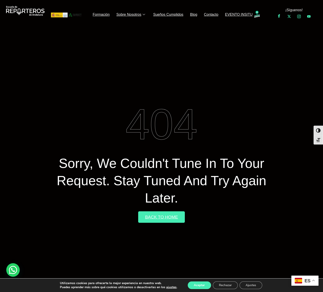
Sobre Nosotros (130, 14)
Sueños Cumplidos (168, 14)
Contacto (211, 14)
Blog (193, 14)
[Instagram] (299, 16)
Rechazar (225, 285)
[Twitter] (289, 16)
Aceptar (197, 285)
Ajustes (252, 285)
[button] (13, 270)
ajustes (169, 287)
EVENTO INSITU (238, 14)
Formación (101, 14)
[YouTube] (309, 16)
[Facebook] (279, 16)
